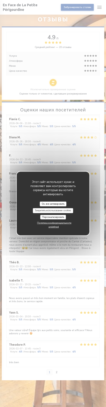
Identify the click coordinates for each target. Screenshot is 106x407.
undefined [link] (53, 227)
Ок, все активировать (53, 203)
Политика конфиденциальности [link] (54, 223)
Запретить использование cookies (53, 210)
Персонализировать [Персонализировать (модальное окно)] (53, 217)
